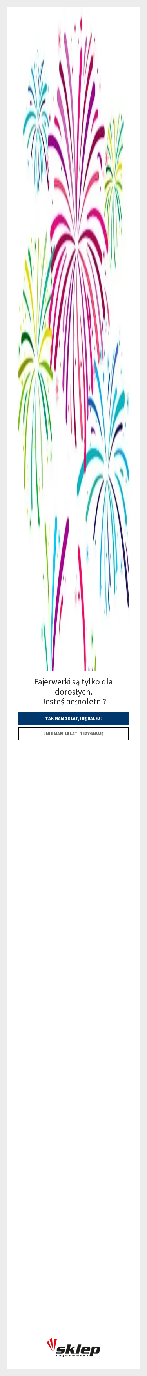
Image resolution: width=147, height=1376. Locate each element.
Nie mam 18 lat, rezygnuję (73, 733)
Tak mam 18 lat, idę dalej (73, 718)
